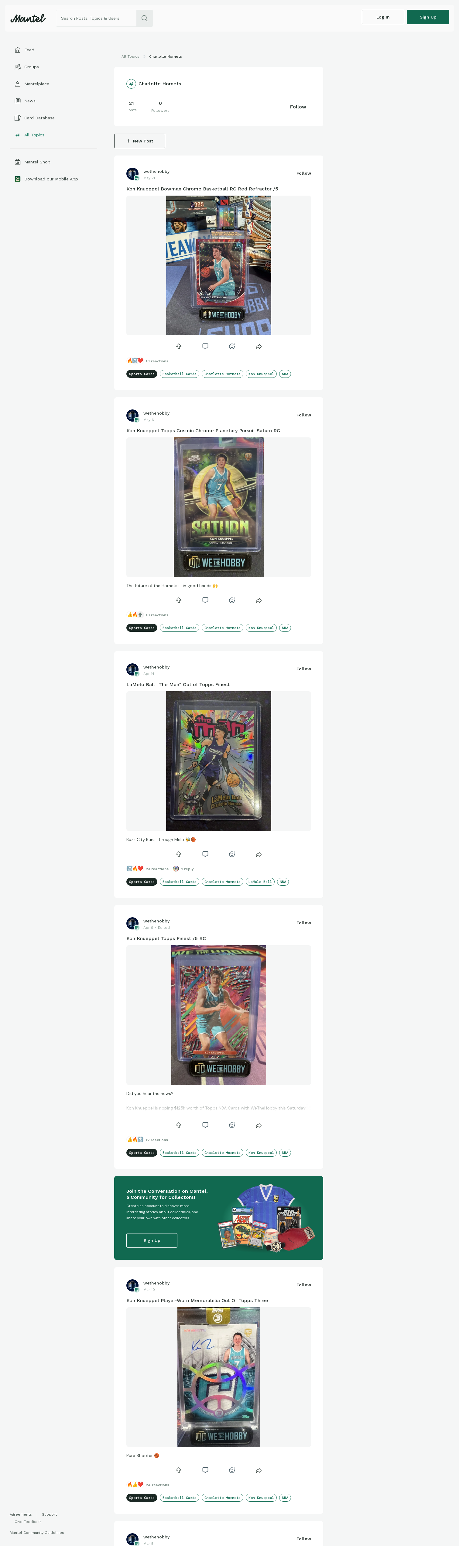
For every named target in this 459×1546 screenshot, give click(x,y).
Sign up (428, 17)
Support (49, 1514)
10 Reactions (157, 615)
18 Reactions (157, 361)
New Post (139, 141)
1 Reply (187, 869)
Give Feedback (28, 1522)
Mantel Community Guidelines (37, 1533)
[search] (144, 18)
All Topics (130, 56)
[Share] (259, 346)
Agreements (21, 1514)
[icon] (179, 346)
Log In (383, 17)
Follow (298, 107)
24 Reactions (157, 1485)
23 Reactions (157, 869)
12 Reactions (157, 1140)
